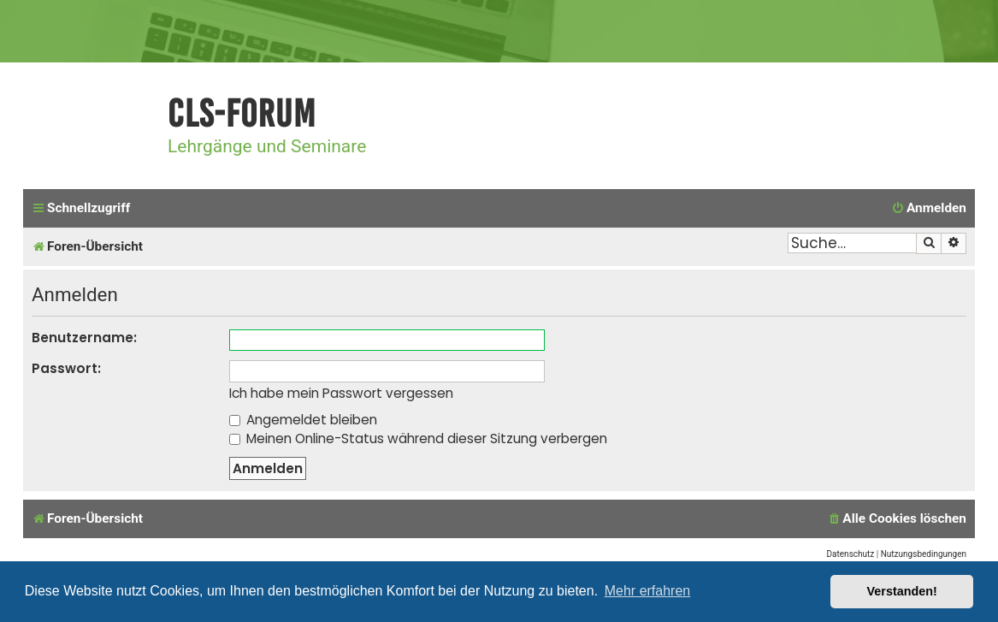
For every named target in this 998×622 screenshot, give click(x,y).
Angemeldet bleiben (303, 420)
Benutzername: (84, 338)
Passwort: (66, 368)
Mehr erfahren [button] (648, 590)
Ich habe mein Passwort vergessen (341, 393)
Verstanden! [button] (902, 591)
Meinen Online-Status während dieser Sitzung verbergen (418, 438)
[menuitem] (928, 208)
